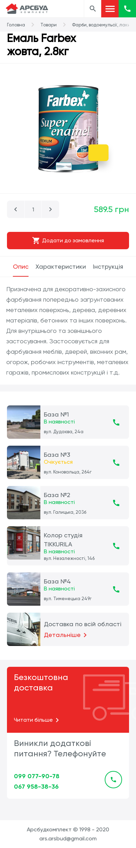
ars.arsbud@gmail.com (68, 838)
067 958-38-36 (36, 786)
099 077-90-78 (36, 776)
